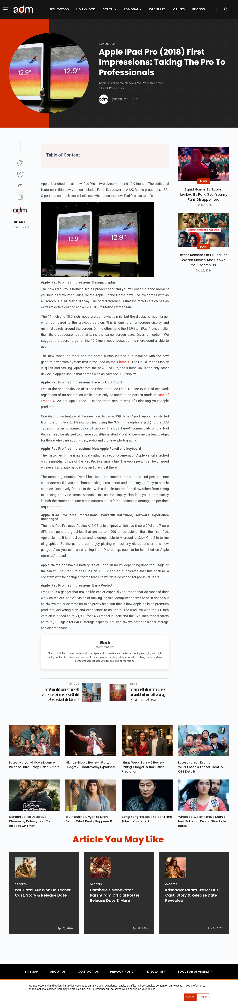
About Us (58, 973)
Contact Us (88, 973)
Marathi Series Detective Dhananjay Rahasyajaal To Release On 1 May (29, 822)
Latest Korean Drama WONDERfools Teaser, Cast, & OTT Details (200, 767)
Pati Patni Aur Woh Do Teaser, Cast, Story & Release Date (43, 905)
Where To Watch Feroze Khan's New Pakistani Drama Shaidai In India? (202, 822)
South (108, 9)
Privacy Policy (123, 973)
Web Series (157, 9)
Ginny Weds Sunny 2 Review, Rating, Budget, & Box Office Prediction (143, 767)
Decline (203, 997)
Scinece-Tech (108, 44)
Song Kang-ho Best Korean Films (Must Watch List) (147, 820)
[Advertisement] (14, 77)
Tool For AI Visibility (195, 973)
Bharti (20, 222)
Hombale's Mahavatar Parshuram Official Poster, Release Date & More (115, 908)
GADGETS (21, 897)
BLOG (203, 181)
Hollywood (85, 9)
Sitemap (31, 973)
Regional (131, 9)
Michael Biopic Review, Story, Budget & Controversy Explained (90, 765)
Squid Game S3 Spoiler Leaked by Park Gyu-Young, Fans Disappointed (203, 194)
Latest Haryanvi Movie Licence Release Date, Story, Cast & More (34, 765)
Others (179, 9)
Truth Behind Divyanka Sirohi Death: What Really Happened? (89, 820)
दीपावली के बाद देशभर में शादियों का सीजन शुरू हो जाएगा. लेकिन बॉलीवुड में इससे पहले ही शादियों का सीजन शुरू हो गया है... (149, 694)
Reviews (198, 9)
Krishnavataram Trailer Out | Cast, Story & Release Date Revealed (193, 908)
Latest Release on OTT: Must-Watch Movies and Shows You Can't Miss (203, 260)
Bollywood (59, 9)
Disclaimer (156, 973)
